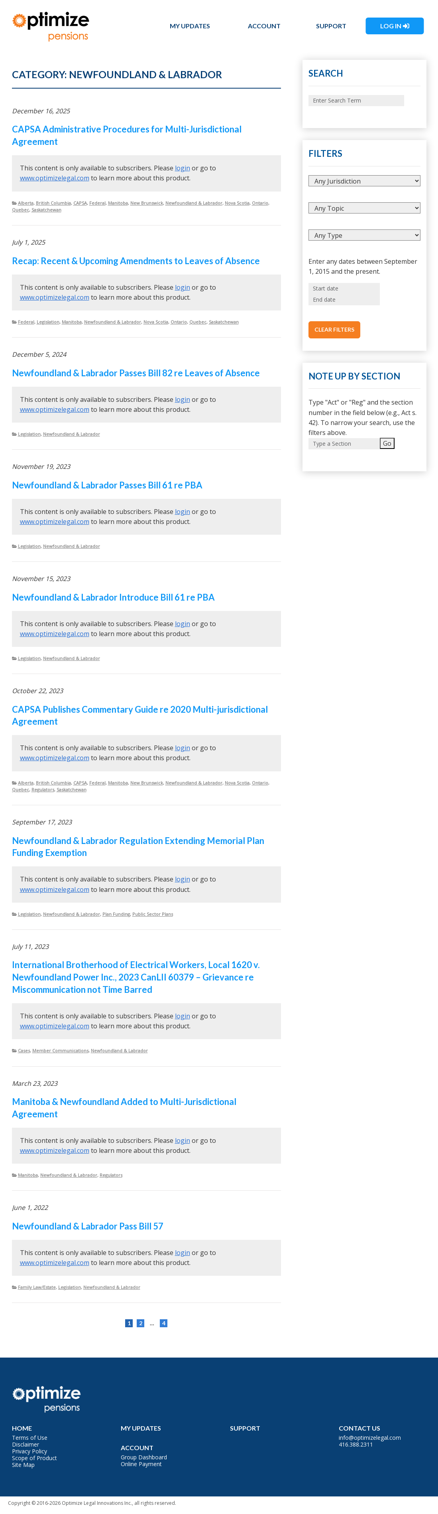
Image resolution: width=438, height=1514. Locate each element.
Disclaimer (25, 1444)
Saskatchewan (46, 210)
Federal (97, 203)
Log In (390, 26)
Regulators (42, 790)
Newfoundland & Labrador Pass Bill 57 (87, 1226)
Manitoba (118, 203)
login (182, 168)
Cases (24, 1050)
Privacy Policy (29, 1451)
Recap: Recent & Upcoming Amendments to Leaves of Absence (136, 260)
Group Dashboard (144, 1457)
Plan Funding (116, 914)
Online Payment (141, 1464)
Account (264, 26)
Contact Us (359, 1428)
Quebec (20, 210)
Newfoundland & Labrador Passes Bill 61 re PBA (107, 485)
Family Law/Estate (37, 1287)
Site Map (23, 1465)
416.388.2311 (356, 1444)
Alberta (25, 203)
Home (22, 1428)
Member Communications (60, 1050)
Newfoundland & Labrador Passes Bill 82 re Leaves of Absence (136, 373)
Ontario (260, 203)
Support (331, 26)
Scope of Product (34, 1458)
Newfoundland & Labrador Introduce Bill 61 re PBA (113, 597)
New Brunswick (146, 203)
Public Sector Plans (152, 914)
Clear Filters (334, 329)
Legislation (48, 322)
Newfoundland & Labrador (193, 203)
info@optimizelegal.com (370, 1437)
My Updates (190, 26)
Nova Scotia (237, 203)
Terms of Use (29, 1437)
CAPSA (80, 203)
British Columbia (53, 203)
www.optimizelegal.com (54, 178)
